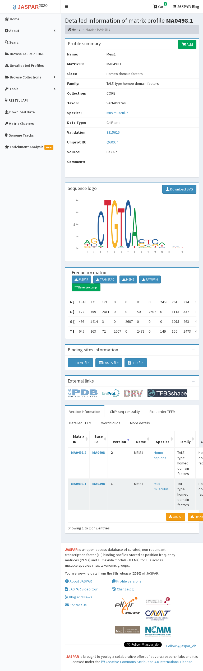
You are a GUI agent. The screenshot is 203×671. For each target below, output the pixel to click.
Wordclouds (110, 423)
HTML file (80, 362)
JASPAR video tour (81, 589)
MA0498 (98, 452)
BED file (136, 362)
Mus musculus (117, 112)
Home (74, 29)
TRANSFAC (105, 279)
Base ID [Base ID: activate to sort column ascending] (98, 439)
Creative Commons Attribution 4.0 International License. (147, 661)
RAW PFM (150, 279)
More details (140, 423)
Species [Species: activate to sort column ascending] (162, 441)
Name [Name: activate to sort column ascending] (141, 441)
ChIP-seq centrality (125, 411)
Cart (160, 5)
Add (187, 44)
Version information (84, 411)
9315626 (113, 132)
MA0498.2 (78, 452)
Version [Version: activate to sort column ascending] (119, 441)
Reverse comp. (86, 287)
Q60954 (113, 142)
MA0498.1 (78, 483)
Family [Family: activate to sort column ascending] (185, 441)
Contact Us (76, 605)
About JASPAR (78, 581)
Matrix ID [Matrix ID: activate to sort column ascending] (78, 439)
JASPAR (81, 279)
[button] (66, 6)
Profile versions (126, 581)
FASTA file (109, 362)
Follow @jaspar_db (181, 646)
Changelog (123, 589)
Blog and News (78, 597)
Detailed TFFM (80, 423)
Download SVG (179, 189)
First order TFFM (163, 411)
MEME (128, 279)
